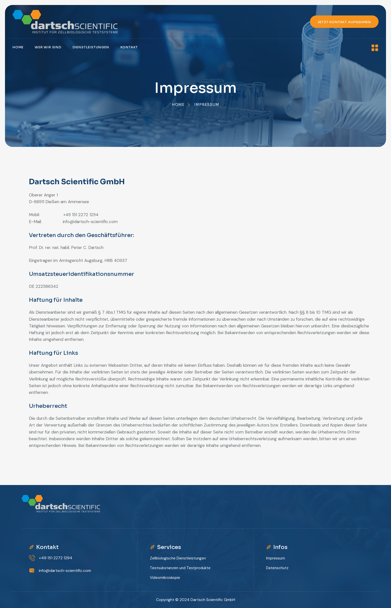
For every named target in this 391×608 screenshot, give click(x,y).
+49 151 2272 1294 (55, 557)
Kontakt (129, 47)
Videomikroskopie (165, 577)
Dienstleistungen (91, 47)
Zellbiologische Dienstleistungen (178, 558)
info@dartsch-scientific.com (65, 570)
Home (17, 47)
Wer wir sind (48, 47)
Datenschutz (277, 567)
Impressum (275, 558)
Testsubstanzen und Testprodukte (180, 567)
